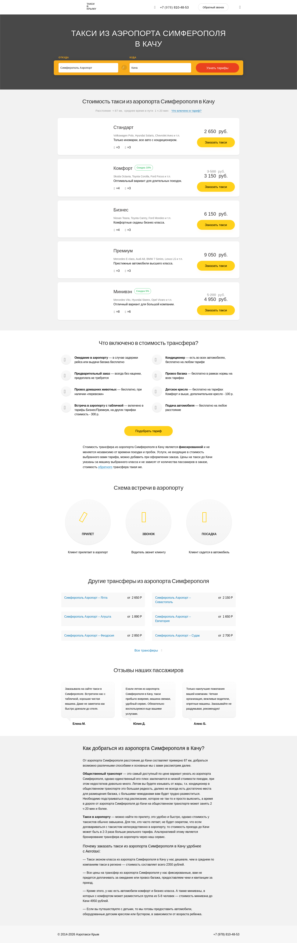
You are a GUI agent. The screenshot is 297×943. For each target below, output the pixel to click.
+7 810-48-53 (174, 7)
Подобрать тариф (148, 431)
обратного (105, 466)
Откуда (64, 57)
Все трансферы (148, 650)
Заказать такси (216, 142)
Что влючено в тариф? (187, 110)
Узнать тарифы (217, 68)
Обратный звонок (213, 7)
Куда (133, 57)
